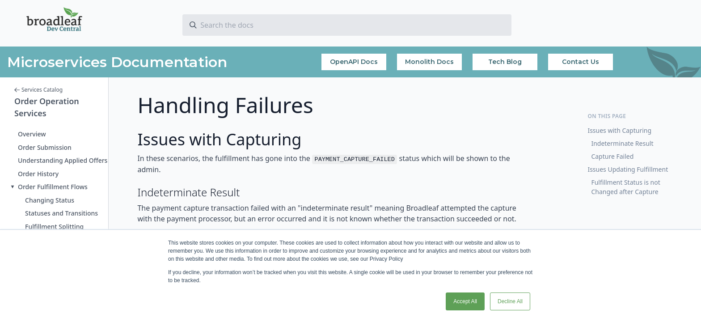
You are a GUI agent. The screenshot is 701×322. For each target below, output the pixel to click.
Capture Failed (612, 156)
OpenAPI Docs (354, 62)
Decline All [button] (510, 301)
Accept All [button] (465, 301)
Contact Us (580, 62)
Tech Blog (505, 62)
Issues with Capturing (619, 130)
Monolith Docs (429, 62)
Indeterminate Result (622, 143)
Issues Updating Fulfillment (627, 169)
